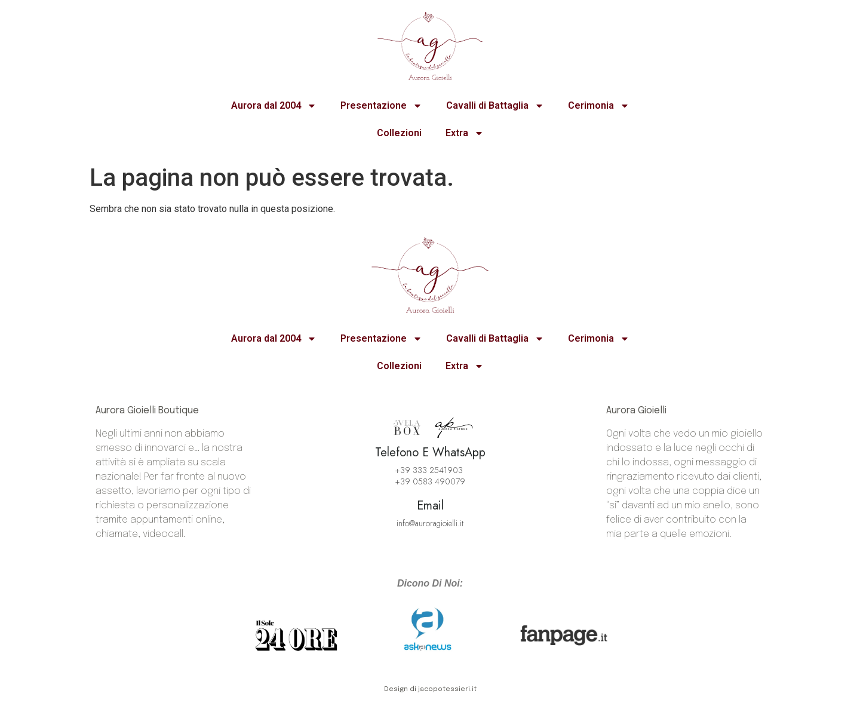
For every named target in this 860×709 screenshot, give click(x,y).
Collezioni (399, 133)
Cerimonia (598, 105)
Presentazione (381, 105)
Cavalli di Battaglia (495, 105)
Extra (465, 133)
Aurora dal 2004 (274, 105)
